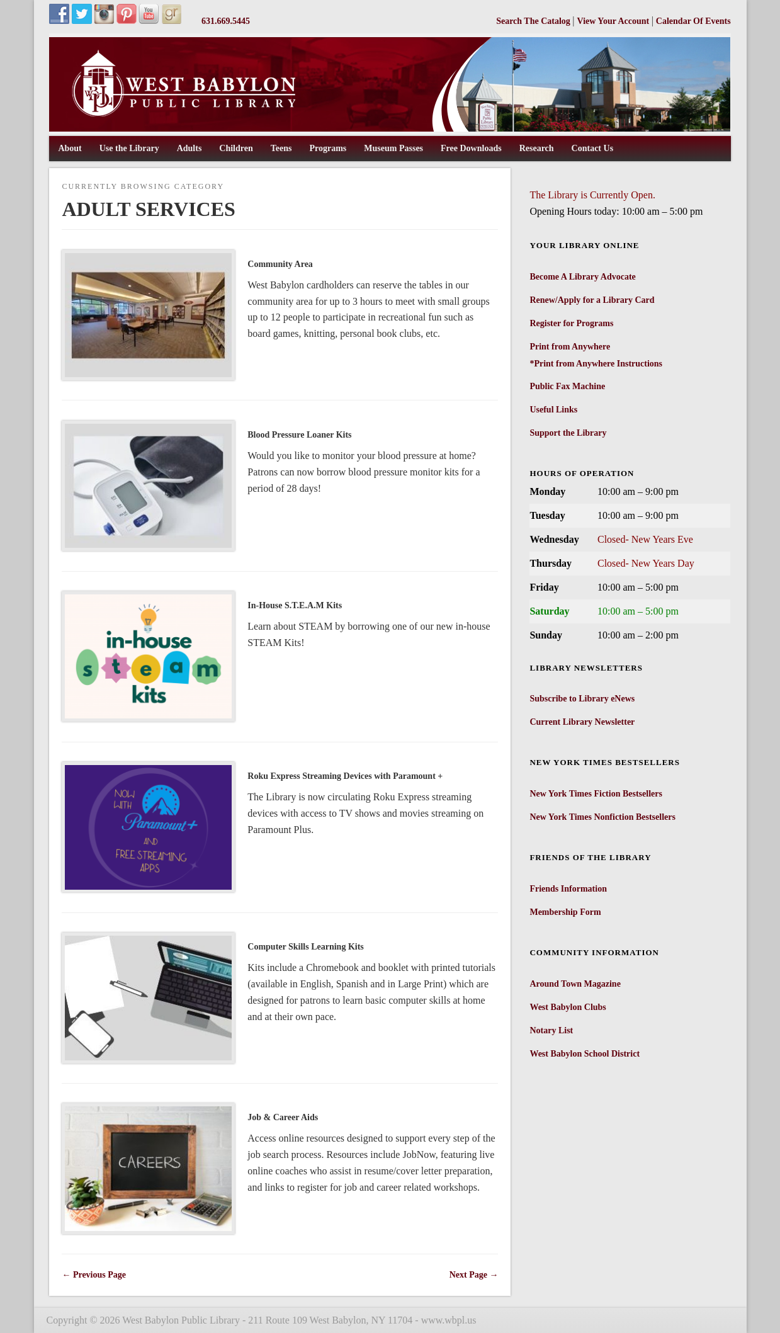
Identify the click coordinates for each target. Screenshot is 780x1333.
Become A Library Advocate (582, 276)
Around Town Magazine (574, 984)
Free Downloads (471, 148)
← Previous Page (94, 1274)
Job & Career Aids (282, 1117)
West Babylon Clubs (567, 1007)
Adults (189, 148)
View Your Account (614, 21)
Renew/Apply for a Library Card (591, 300)
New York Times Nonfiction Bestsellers (602, 817)
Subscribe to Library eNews (582, 698)
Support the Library (567, 433)
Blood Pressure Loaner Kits (299, 435)
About (69, 148)
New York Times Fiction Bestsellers (595, 793)
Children (235, 148)
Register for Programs (571, 323)
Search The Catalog (534, 21)
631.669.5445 (225, 21)
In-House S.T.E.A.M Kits (294, 605)
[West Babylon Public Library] (389, 128)
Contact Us (593, 148)
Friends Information (568, 888)
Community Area (280, 264)
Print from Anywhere (569, 346)
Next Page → (474, 1274)
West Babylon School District (584, 1053)
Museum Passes (393, 148)
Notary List (551, 1030)
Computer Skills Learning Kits (305, 946)
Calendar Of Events (693, 21)
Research (536, 148)
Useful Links (553, 409)
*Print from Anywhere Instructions (595, 363)
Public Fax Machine (567, 386)
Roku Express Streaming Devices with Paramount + (345, 776)
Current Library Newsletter (582, 722)
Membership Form (565, 912)
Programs (327, 148)
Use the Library (129, 148)
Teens (281, 148)
